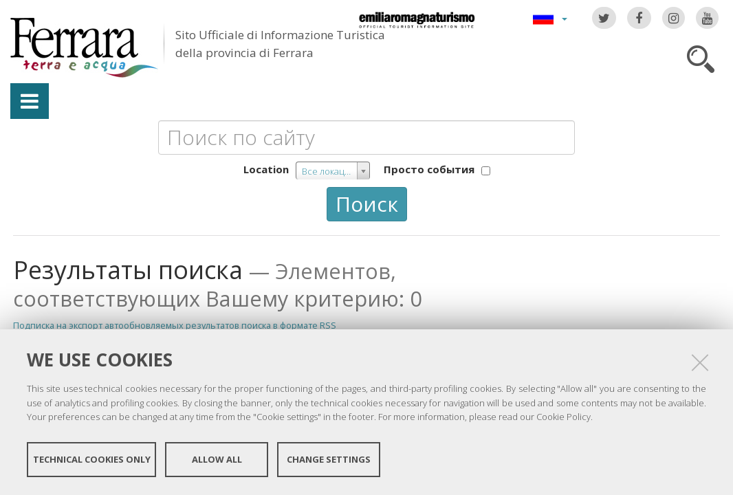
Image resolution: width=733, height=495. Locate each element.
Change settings (329, 459)
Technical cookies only (92, 459)
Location (266, 169)
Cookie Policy (563, 416)
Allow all (217, 459)
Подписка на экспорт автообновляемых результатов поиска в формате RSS (174, 325)
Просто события (429, 169)
